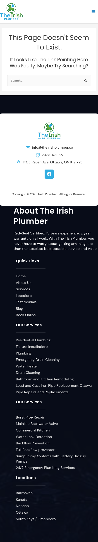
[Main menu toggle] (93, 11)
